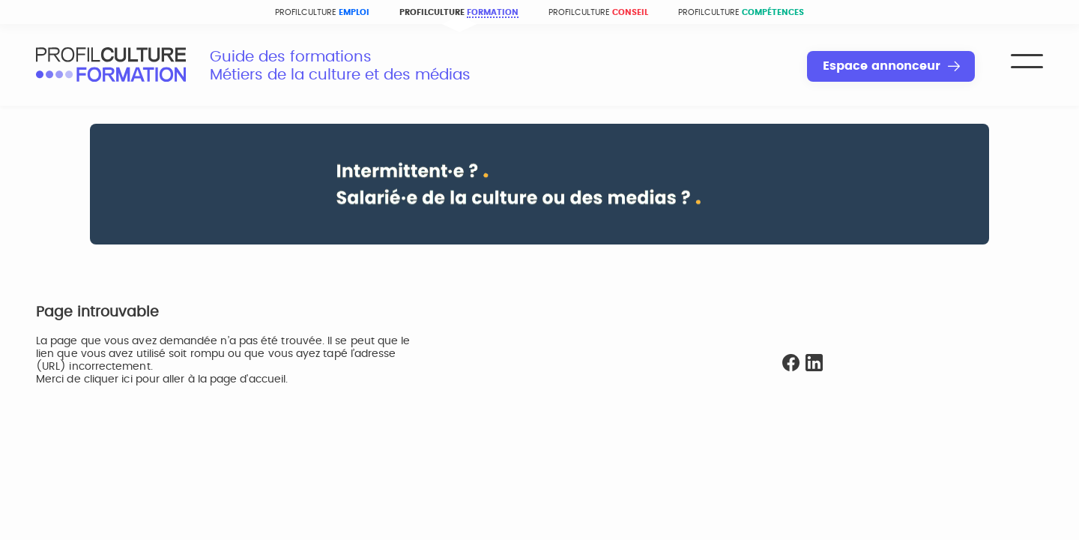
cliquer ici (108, 379)
